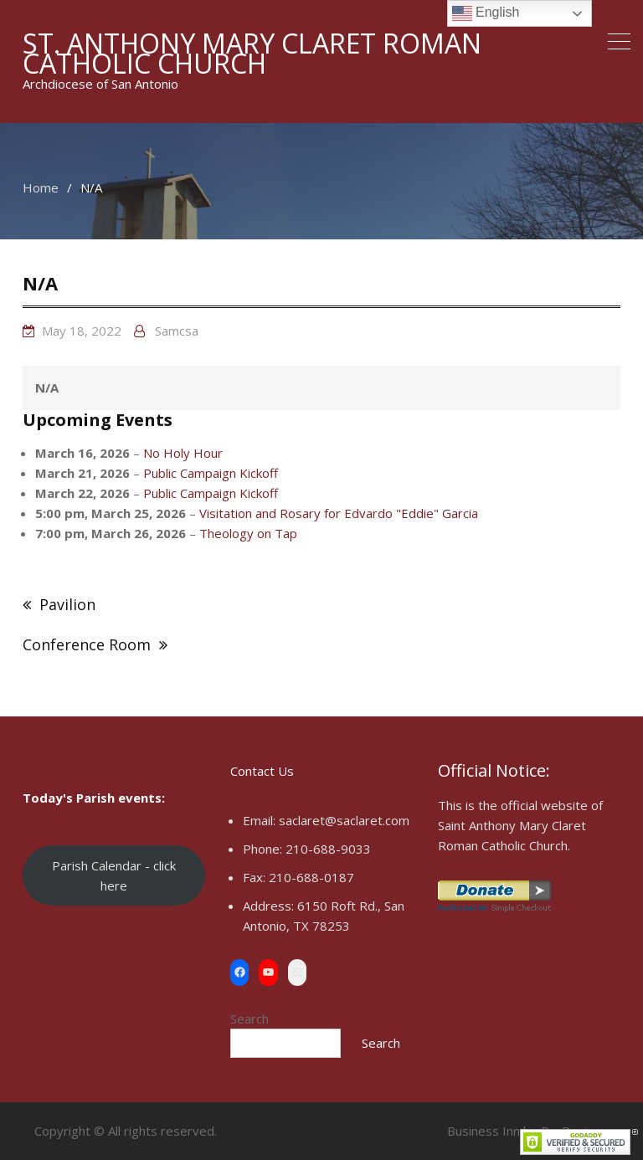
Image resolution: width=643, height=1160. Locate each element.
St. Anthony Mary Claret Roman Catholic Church (252, 53)
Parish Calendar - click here (114, 875)
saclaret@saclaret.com (344, 820)
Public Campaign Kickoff (210, 473)
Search (249, 1018)
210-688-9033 (328, 848)
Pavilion (67, 604)
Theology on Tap (248, 533)
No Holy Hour (183, 452)
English (486, 13)
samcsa (176, 330)
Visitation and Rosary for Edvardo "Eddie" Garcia (338, 513)
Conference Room (87, 644)
